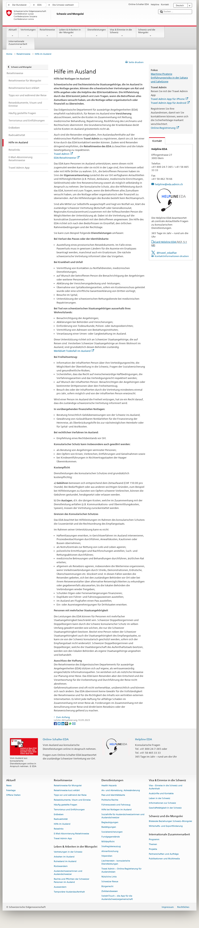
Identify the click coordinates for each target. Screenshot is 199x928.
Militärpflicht (107, 841)
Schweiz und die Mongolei (150, 32)
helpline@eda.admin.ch (169, 184)
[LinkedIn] (63, 723)
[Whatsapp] (70, 723)
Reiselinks (58, 829)
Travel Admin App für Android (170, 102)
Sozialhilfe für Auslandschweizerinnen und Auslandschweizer (122, 816)
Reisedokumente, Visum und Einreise (72, 800)
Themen (153, 844)
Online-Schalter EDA (56, 739)
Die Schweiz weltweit (63, 5)
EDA (39, 5)
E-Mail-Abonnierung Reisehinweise (71, 833)
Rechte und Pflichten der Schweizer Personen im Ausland (71, 880)
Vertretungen (28, 32)
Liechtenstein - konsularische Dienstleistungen (115, 862)
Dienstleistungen (97, 32)
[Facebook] (56, 723)
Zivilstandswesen (109, 891)
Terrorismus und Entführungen (69, 809)
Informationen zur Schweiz (162, 803)
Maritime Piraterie (161, 73)
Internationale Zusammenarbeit (21, 44)
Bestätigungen (108, 827)
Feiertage (11, 790)
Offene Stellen (13, 795)
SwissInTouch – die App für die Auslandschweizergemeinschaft (117, 897)
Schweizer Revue (109, 881)
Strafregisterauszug (111, 846)
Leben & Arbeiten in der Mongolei (71, 32)
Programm (154, 839)
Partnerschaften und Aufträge (164, 854)
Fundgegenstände (110, 837)
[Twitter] (59, 723)
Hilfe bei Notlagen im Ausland (116, 809)
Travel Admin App (63, 838)
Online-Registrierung (165, 127)
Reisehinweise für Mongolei (68, 785)
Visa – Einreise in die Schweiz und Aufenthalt (165, 787)
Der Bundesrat (19, 5)
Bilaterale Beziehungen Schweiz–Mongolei (170, 821)
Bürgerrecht (107, 886)
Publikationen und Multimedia (164, 859)
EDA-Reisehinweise (66, 157)
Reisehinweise (47, 32)
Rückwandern (61, 866)
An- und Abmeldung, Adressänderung (120, 790)
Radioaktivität (61, 819)
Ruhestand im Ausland (65, 861)
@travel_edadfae (167, 252)
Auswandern (60, 887)
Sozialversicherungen (112, 832)
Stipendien (106, 856)
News (8, 785)
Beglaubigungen (109, 822)
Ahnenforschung (109, 851)
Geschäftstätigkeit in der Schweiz (165, 808)
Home (9, 54)
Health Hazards (109, 785)
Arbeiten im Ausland (64, 856)
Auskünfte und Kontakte (161, 793)
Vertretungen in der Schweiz (68, 852)
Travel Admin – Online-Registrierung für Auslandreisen (121, 870)
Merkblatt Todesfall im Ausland (74, 350)
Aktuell (12, 32)
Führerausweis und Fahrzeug (115, 804)
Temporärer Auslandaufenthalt (69, 892)
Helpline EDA (143, 739)
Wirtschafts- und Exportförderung (166, 826)
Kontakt (155, 140)
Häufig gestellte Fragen (65, 804)
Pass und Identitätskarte (113, 795)
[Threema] (67, 723)
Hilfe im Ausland (62, 824)
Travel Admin (63, 153)
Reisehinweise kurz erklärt (67, 790)
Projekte (153, 849)
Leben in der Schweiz (159, 798)
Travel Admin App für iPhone (169, 98)
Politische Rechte (109, 800)
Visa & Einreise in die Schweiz (122, 32)
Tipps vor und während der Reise (70, 795)
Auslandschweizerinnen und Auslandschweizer (68, 872)
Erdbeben (59, 814)
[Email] (73, 723)
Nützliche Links (109, 877)
